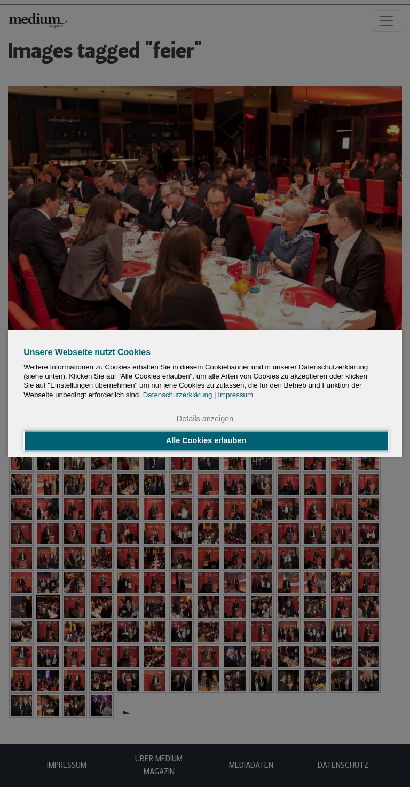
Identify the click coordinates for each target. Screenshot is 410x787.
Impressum (235, 395)
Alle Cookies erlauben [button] (206, 441)
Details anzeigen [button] (205, 418)
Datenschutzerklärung (177, 395)
